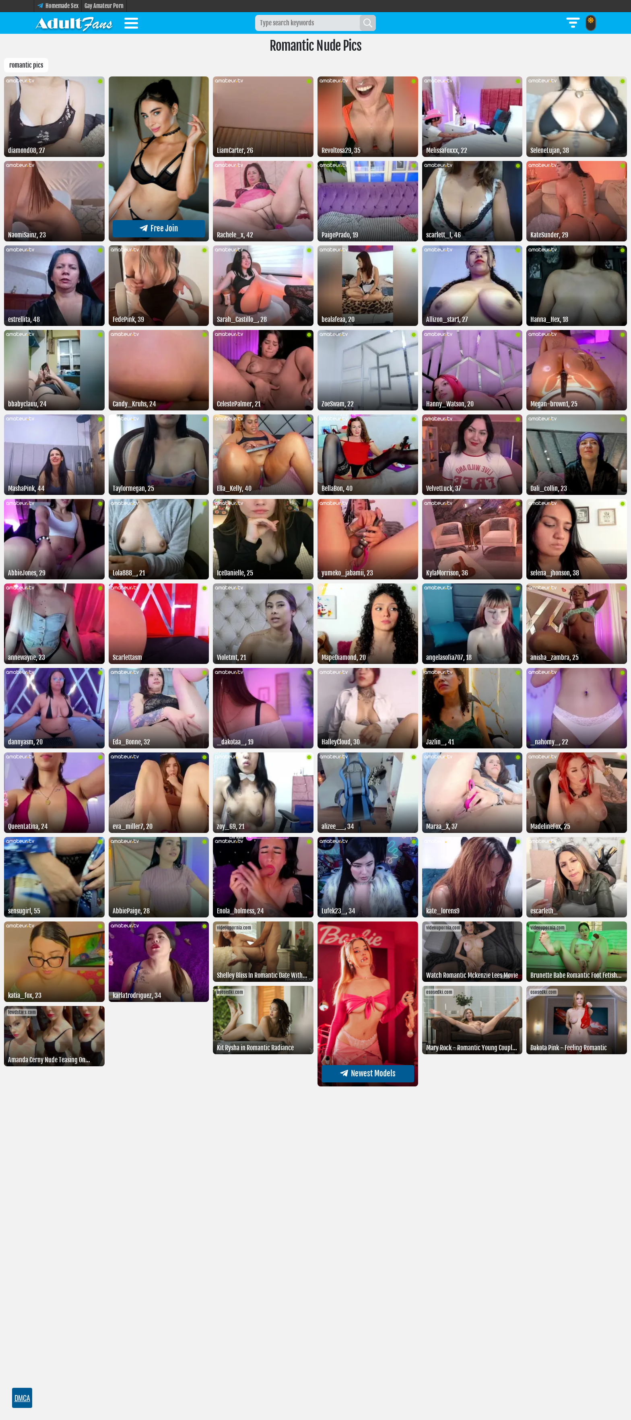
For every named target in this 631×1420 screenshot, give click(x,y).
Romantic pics (26, 65)
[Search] (368, 23)
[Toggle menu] (131, 24)
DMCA (22, 1398)
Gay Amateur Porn (104, 5)
